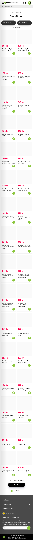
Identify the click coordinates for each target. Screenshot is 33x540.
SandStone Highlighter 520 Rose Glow (8, 246)
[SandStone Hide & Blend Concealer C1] (9, 177)
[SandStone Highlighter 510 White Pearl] (24, 204)
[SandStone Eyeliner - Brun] (9, 122)
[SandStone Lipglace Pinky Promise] (24, 349)
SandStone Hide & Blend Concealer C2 (23, 189)
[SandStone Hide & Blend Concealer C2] (24, 177)
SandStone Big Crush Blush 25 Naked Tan (24, 77)
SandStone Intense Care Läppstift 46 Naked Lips (23, 304)
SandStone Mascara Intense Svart (8, 471)
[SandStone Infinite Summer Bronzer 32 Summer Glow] (24, 262)
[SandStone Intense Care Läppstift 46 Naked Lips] (24, 291)
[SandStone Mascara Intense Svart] (9, 458)
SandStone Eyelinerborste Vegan (8, 162)
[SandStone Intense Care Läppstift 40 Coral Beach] (9, 291)
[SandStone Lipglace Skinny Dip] (9, 376)
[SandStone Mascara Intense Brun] (24, 431)
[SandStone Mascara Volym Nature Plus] (24, 458)
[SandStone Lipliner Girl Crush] (9, 403)
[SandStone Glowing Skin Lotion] (24, 149)
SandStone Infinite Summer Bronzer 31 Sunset (7, 275)
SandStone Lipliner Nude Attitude (7, 443)
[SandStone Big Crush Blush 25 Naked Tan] (24, 64)
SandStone (18, 12)
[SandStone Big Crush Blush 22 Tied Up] (9, 37)
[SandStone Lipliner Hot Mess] (24, 403)
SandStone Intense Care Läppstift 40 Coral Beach (7, 304)
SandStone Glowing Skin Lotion (24, 162)
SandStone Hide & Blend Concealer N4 (8, 217)
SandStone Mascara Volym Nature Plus (24, 471)
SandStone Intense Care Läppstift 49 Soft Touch (7, 333)
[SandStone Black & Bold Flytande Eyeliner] (9, 93)
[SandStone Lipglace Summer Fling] (24, 376)
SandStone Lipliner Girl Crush (7, 416)
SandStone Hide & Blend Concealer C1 (7, 189)
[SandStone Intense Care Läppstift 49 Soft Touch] (9, 320)
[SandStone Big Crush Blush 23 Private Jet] (24, 37)
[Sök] (16, 6)
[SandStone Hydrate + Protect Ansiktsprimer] (24, 233)
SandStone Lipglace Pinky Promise (24, 361)
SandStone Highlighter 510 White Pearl (24, 217)
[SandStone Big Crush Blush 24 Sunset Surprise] (9, 64)
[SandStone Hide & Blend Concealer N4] (9, 204)
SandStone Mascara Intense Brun (24, 443)
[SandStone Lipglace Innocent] (9, 349)
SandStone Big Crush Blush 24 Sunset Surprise (8, 77)
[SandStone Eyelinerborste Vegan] (9, 149)
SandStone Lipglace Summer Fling (24, 389)
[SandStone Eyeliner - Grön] (24, 122)
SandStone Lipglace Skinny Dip (8, 389)
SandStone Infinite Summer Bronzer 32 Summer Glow (23, 275)
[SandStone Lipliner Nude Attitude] (9, 431)
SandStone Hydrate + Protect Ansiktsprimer (24, 246)
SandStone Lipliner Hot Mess (23, 416)
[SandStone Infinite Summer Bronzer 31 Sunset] (9, 262)
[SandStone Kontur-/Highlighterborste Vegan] (24, 320)
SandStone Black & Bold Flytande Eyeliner (7, 106)
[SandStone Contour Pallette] (24, 93)
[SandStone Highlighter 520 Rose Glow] (9, 233)
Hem (13, 12)
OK (29, 528)
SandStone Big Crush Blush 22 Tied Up (8, 49)
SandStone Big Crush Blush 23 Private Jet (24, 49)
